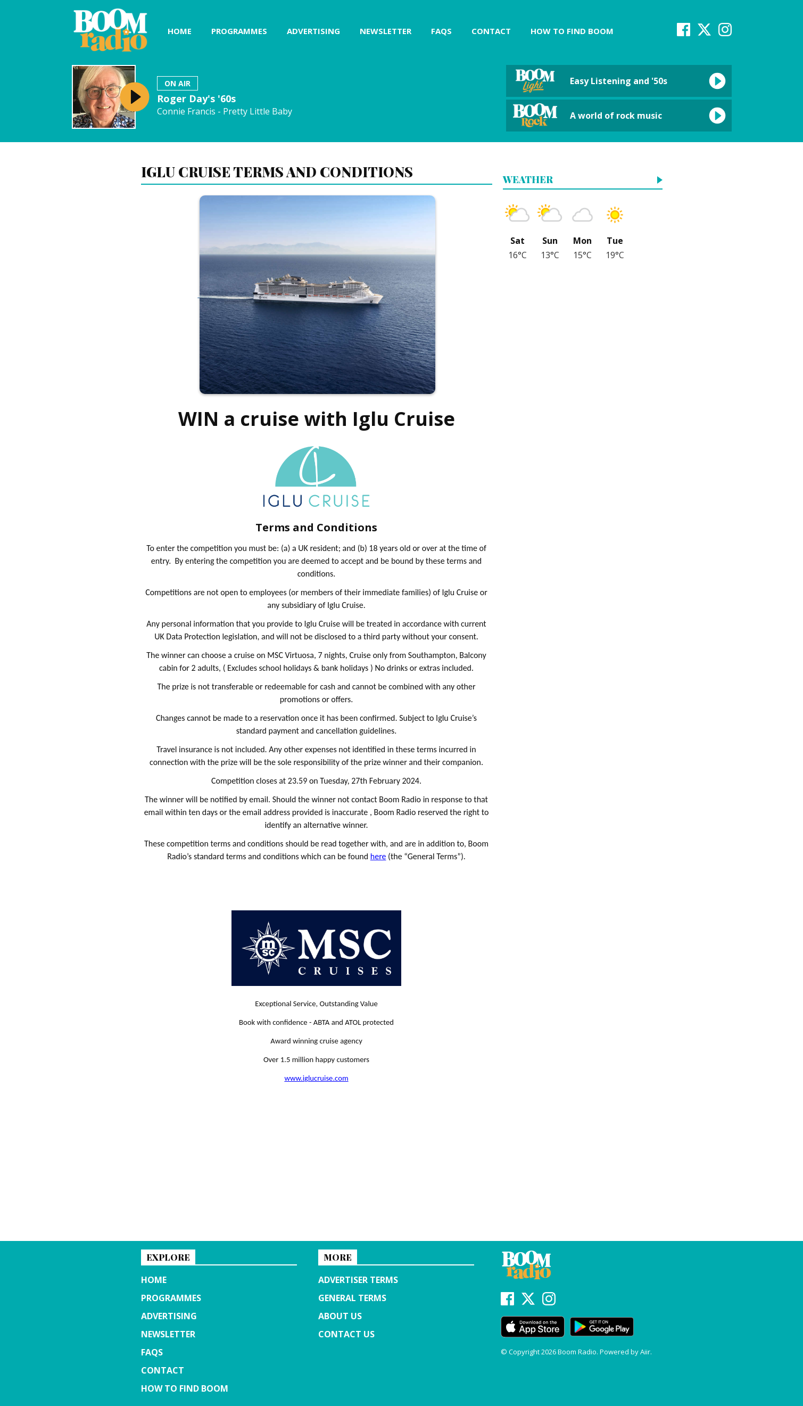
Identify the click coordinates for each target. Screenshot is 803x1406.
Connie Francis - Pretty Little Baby (224, 111)
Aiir (645, 1351)
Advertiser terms (358, 1280)
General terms (352, 1298)
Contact (491, 31)
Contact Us (346, 1334)
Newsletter (385, 31)
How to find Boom (572, 31)
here (378, 856)
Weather (528, 180)
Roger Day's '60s (196, 98)
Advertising (313, 31)
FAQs (441, 31)
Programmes (239, 31)
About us (340, 1316)
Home (180, 31)
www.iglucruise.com (316, 1078)
